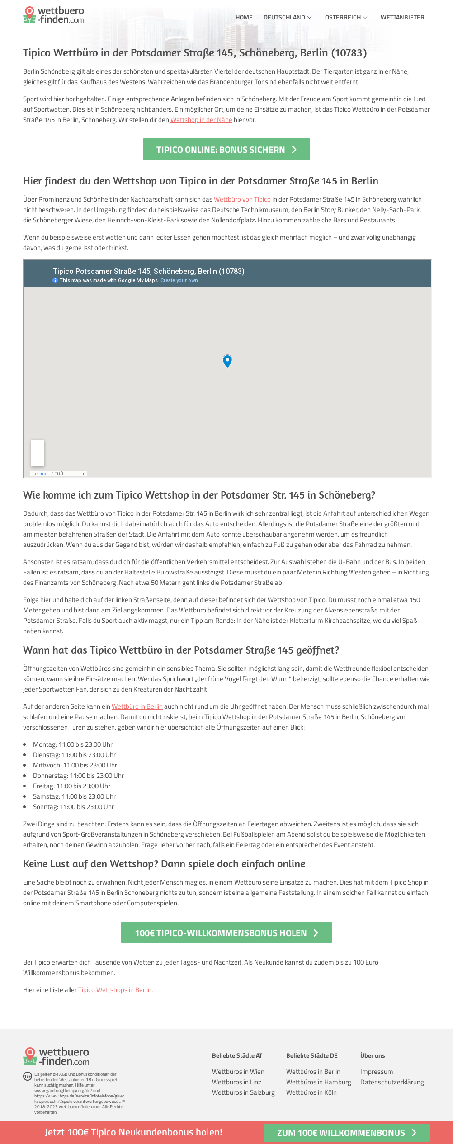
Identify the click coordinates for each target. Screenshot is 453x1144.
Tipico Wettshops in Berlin (114, 989)
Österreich (343, 17)
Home (244, 17)
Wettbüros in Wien (238, 1071)
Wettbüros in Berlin (313, 1071)
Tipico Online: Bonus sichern (220, 149)
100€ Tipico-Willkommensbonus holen (221, 933)
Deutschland (284, 17)
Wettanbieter (403, 17)
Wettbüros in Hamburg (318, 1082)
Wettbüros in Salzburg (243, 1092)
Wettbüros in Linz (236, 1082)
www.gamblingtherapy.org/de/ (63, 1090)
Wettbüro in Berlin (137, 706)
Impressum (376, 1071)
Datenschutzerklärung (392, 1082)
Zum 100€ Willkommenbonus (341, 1132)
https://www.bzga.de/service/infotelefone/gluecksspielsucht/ (79, 1098)
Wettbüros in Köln (311, 1092)
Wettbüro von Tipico (242, 199)
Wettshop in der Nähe (201, 119)
